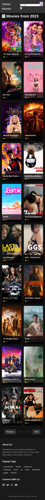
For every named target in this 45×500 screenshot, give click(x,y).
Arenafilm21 (7, 470)
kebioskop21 (36, 470)
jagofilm (5, 473)
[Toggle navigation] (41, 4)
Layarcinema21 (8, 467)
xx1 (21, 470)
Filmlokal (13, 473)
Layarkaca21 (28, 467)
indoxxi (27, 470)
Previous (10, 432)
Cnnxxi (15, 470)
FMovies (18, 467)
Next (37, 432)
